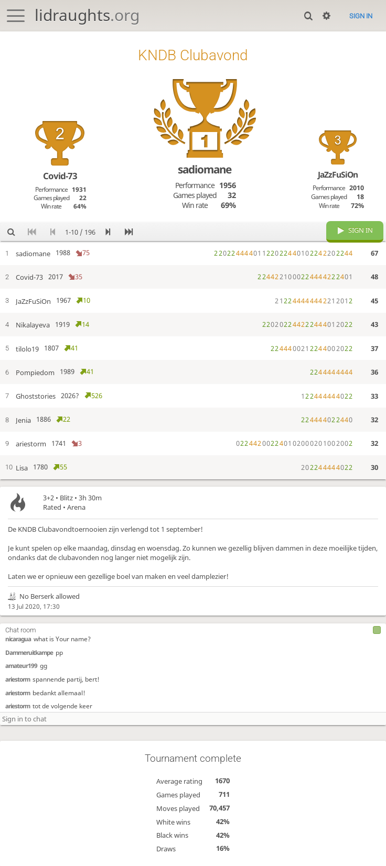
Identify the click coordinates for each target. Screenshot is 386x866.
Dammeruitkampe (29, 651)
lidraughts (87, 15)
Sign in (360, 16)
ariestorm (17, 678)
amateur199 (21, 664)
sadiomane (204, 169)
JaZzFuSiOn (338, 174)
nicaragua (18, 638)
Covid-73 (60, 176)
